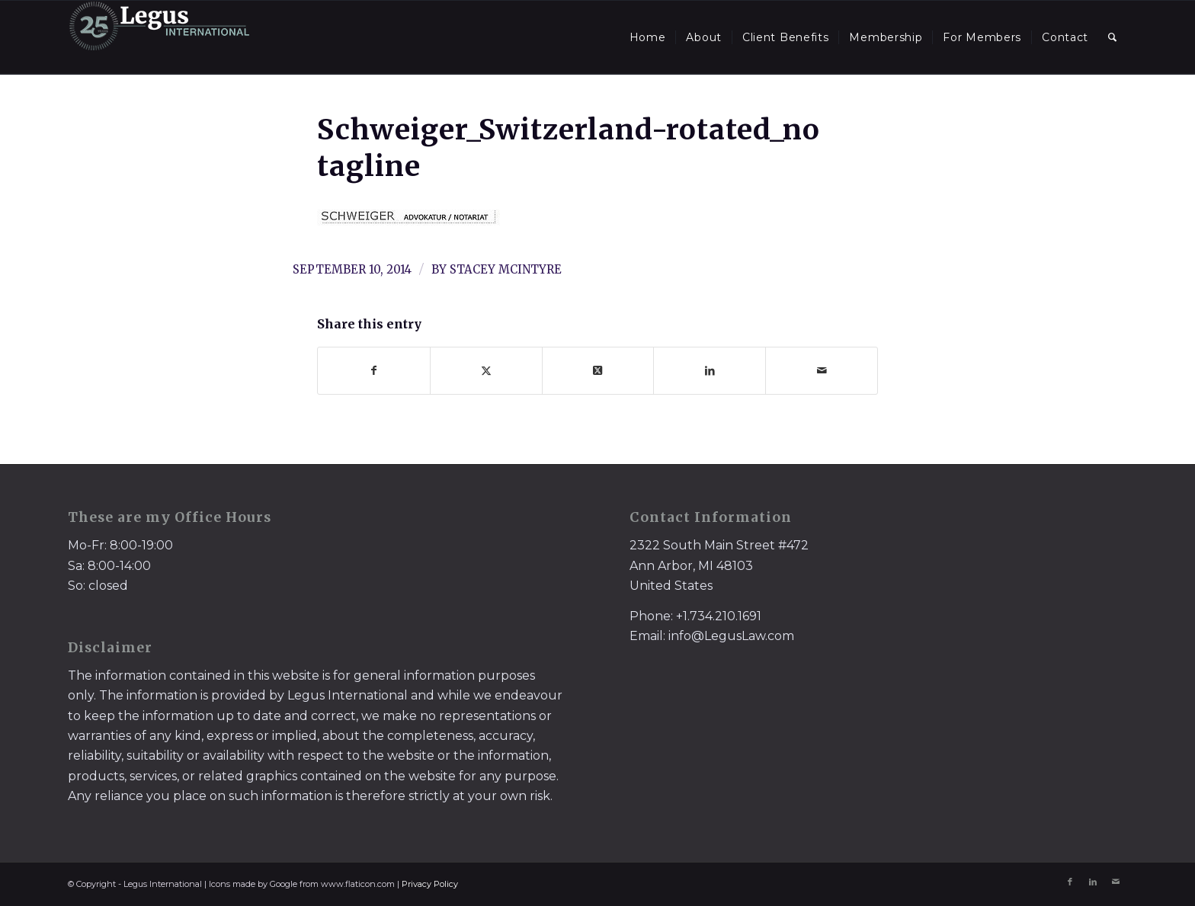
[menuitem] (648, 37)
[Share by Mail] (821, 370)
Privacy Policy (430, 884)
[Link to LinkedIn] (1092, 881)
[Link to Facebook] (1070, 881)
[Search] (1112, 37)
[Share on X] (486, 370)
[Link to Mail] (1115, 881)
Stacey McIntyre (506, 269)
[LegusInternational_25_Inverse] (159, 37)
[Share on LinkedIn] (709, 370)
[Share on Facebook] (374, 370)
